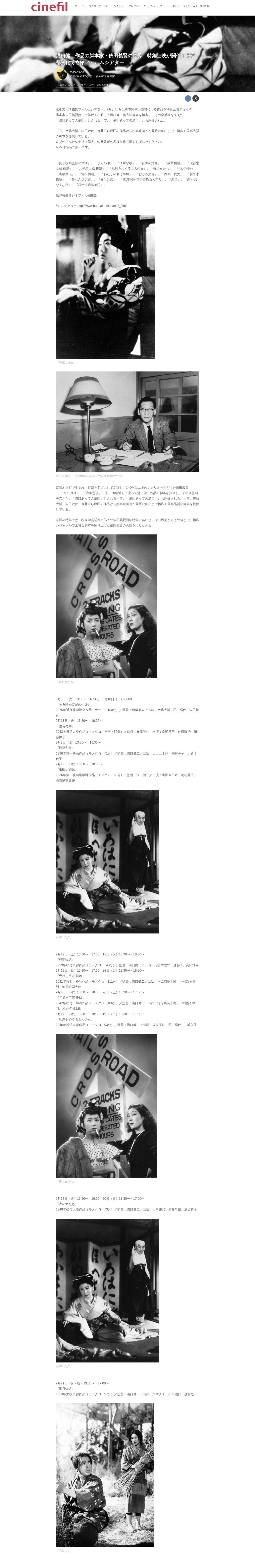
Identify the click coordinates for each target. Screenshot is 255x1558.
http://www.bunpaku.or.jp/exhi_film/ (102, 206)
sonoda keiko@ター (82, 76)
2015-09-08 (76, 72)
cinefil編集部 (107, 76)
